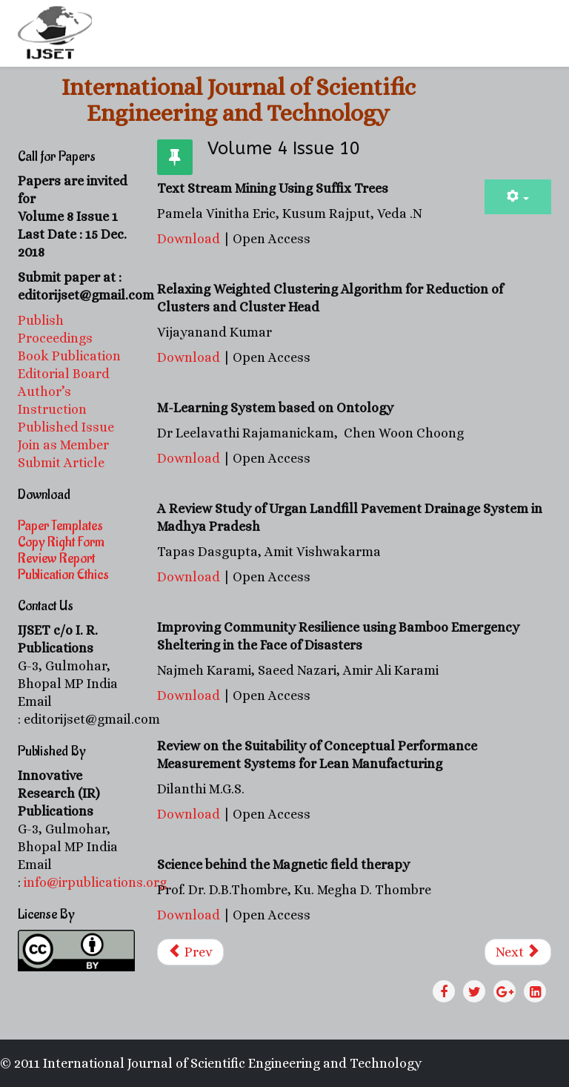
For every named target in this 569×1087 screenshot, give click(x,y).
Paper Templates (60, 526)
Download (188, 238)
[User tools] (518, 196)
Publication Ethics (63, 575)
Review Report (56, 558)
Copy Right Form (61, 542)
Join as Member (63, 444)
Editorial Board (65, 373)
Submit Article (61, 462)
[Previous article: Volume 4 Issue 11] (190, 952)
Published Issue (66, 427)
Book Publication (69, 355)
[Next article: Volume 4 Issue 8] (518, 952)
